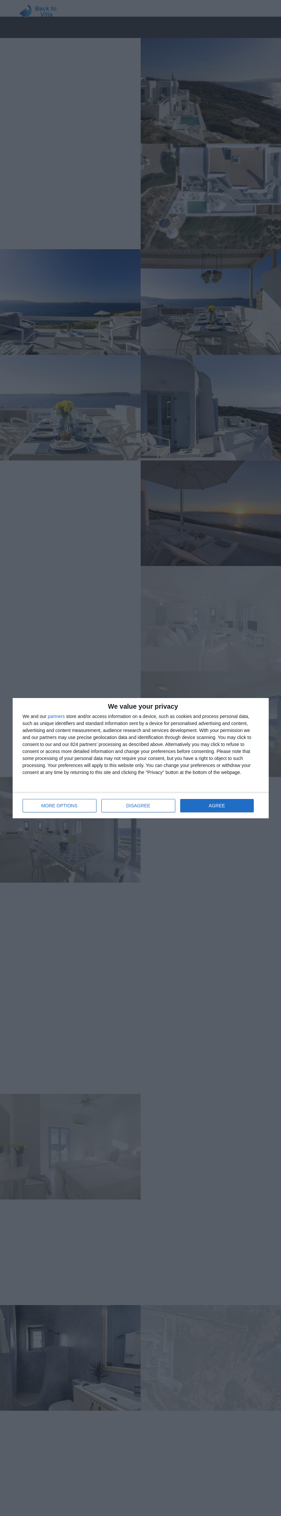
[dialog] (141, 758)
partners (56, 716)
